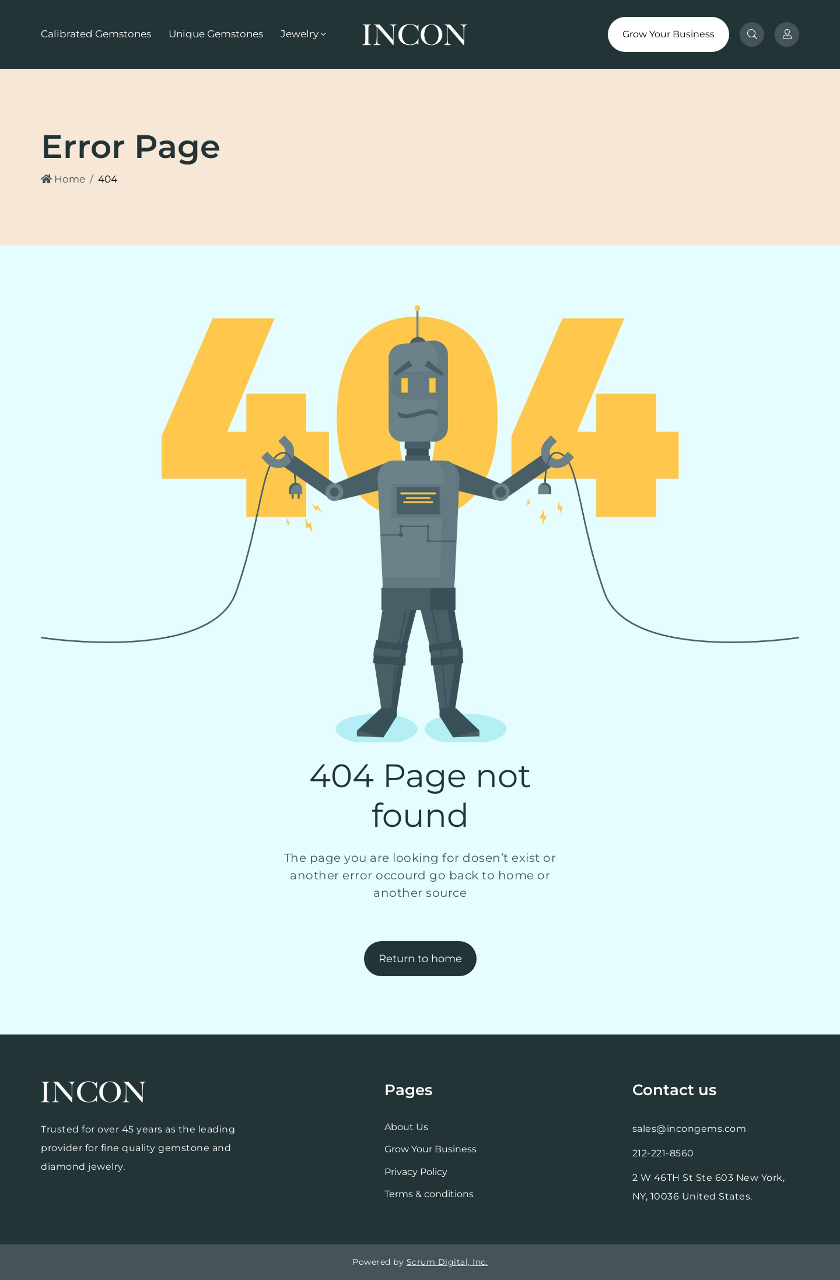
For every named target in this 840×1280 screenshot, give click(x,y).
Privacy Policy (415, 1171)
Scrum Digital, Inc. (447, 1262)
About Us (406, 1126)
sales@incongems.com (689, 1128)
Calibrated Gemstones (96, 34)
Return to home (420, 958)
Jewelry (299, 34)
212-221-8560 (663, 1153)
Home (63, 179)
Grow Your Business (668, 34)
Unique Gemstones (216, 34)
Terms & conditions (429, 1194)
